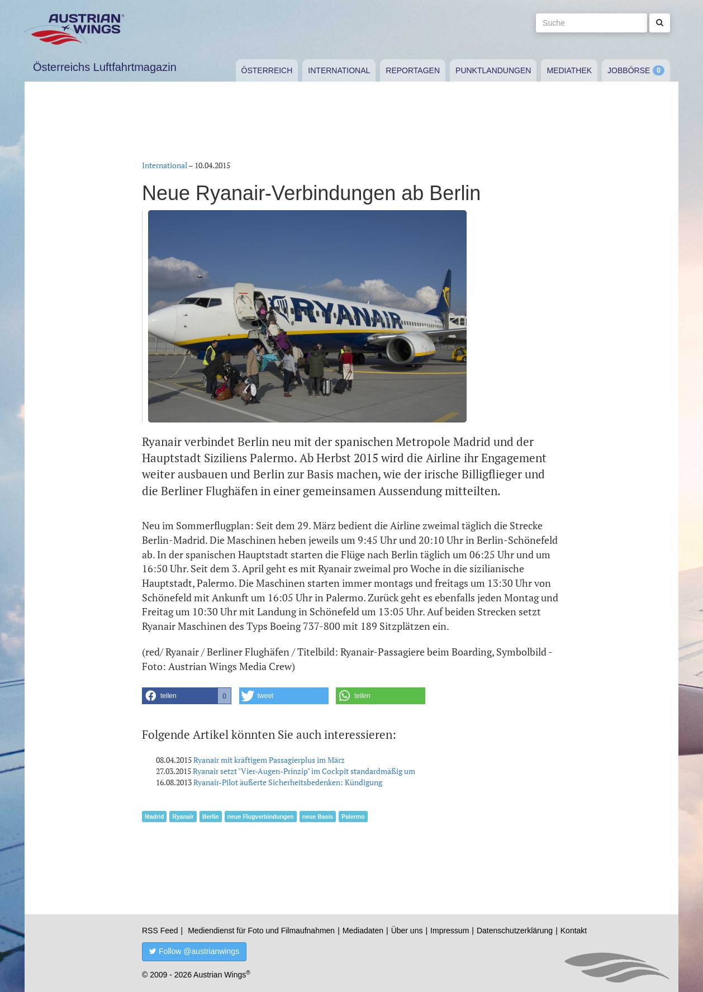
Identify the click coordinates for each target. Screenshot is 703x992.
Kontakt (573, 930)
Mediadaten (363, 930)
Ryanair (183, 816)
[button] (186, 695)
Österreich (267, 70)
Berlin (210, 816)
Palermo (352, 816)
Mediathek (569, 70)
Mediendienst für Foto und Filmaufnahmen (261, 930)
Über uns (407, 930)
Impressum (449, 930)
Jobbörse (628, 70)
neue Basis (317, 816)
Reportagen (413, 70)
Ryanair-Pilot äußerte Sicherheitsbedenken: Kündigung (287, 782)
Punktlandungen (493, 70)
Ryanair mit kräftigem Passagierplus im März (269, 759)
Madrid (154, 816)
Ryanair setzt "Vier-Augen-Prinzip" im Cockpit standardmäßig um (304, 771)
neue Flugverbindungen (260, 816)
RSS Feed (160, 930)
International (339, 70)
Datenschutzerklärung (515, 930)
